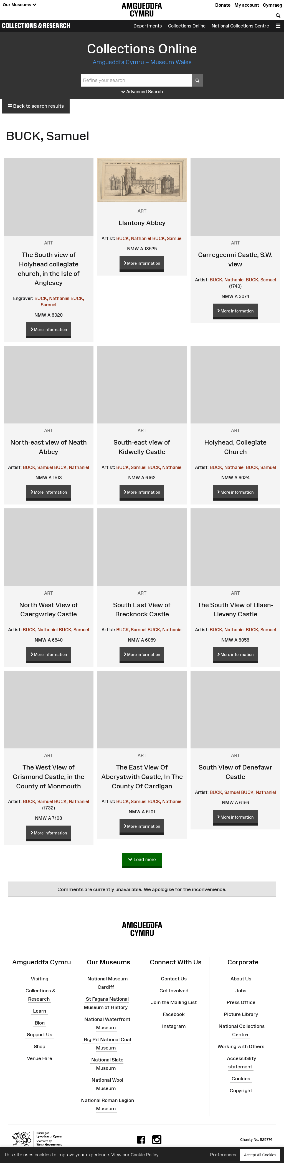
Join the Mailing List (174, 1002)
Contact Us (174, 979)
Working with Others (240, 1046)
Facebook (174, 1014)
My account (246, 4)
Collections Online (187, 25)
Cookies (241, 1078)
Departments (147, 25)
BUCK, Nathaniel (51, 298)
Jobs (240, 990)
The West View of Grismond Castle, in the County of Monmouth (48, 776)
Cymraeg (272, 4)
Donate (222, 4)
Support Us (39, 1034)
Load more (142, 860)
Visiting (39, 979)
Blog (40, 1022)
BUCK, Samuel (167, 238)
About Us (240, 979)
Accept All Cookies (260, 1154)
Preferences (223, 1154)
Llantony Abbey (142, 222)
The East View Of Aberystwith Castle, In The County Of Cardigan (142, 776)
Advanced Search (142, 92)
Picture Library (241, 1014)
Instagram (174, 1026)
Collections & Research (36, 25)
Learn (39, 1010)
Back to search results (36, 106)
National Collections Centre (240, 25)
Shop (39, 1046)
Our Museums (19, 4)
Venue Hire (39, 1058)
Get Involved (173, 990)
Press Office (241, 1002)
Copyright (241, 1090)
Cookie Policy (145, 1154)
